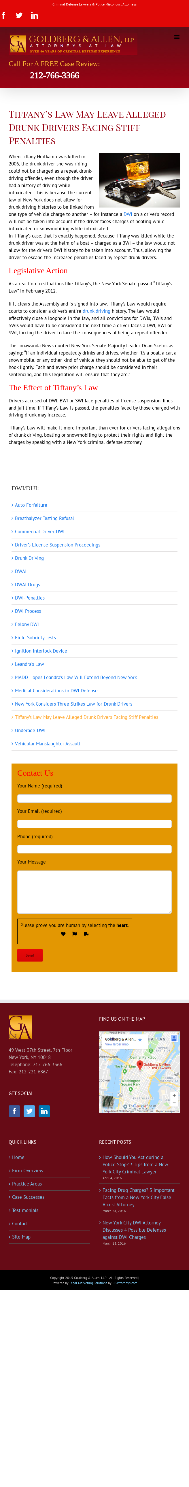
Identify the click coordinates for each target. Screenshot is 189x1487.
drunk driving (96, 311)
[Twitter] (29, 1111)
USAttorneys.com (124, 1283)
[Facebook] (14, 1111)
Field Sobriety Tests (35, 637)
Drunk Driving (29, 558)
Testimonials (25, 1210)
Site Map (21, 1237)
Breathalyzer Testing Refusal (44, 518)
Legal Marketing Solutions (88, 1283)
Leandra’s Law (29, 664)
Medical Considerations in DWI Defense (56, 690)
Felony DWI (27, 624)
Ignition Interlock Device (41, 651)
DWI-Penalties (30, 598)
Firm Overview (28, 1170)
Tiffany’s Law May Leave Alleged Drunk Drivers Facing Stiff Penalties (86, 717)
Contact (20, 1223)
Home (18, 1157)
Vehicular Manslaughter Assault (47, 743)
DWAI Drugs (27, 584)
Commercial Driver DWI (40, 531)
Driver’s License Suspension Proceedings (57, 545)
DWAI (21, 571)
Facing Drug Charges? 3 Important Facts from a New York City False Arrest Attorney (139, 1197)
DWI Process (28, 611)
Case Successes (28, 1197)
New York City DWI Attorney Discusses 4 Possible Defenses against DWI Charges (134, 1230)
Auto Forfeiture (31, 505)
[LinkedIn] (44, 1111)
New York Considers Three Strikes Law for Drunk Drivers (73, 704)
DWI (128, 214)
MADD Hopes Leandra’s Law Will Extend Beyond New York (76, 677)
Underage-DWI (30, 730)
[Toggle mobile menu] (177, 37)
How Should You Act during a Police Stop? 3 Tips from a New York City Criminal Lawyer (135, 1164)
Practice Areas (27, 1184)
